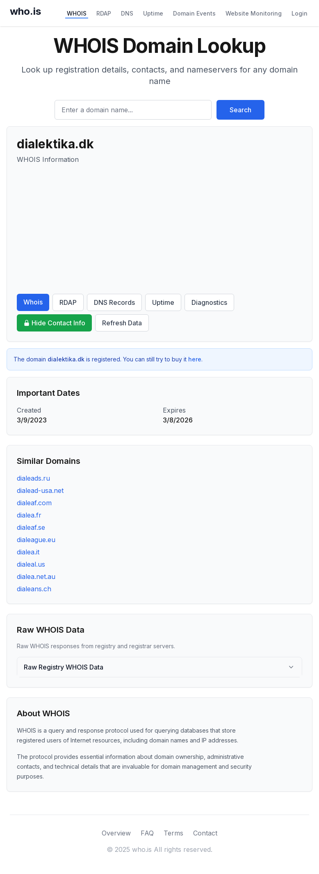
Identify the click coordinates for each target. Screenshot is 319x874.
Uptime (153, 13)
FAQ (147, 833)
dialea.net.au (36, 576)
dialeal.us (31, 564)
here (194, 359)
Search (240, 110)
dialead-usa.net (40, 490)
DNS (127, 13)
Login (300, 13)
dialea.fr (29, 515)
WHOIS (77, 13)
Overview (116, 833)
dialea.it (28, 552)
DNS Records (114, 302)
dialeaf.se (31, 527)
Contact (205, 833)
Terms (173, 833)
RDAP (103, 13)
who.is (25, 11)
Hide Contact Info (54, 323)
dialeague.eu (36, 540)
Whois (33, 302)
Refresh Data (122, 323)
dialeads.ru (33, 478)
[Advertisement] (159, 229)
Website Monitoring (254, 13)
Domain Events (194, 13)
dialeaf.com (34, 503)
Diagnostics (209, 302)
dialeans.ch (34, 589)
